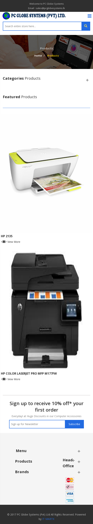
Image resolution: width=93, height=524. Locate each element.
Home (38, 55)
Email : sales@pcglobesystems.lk (46, 8)
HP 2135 (6, 236)
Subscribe (74, 424)
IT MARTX (48, 519)
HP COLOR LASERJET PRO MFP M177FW (29, 373)
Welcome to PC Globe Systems (46, 3)
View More (10, 241)
